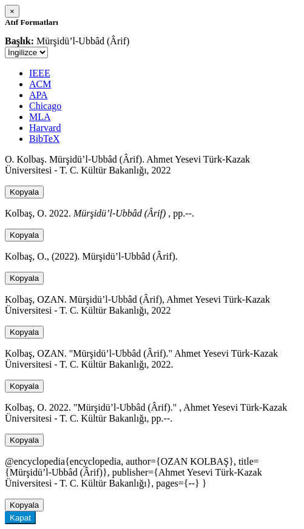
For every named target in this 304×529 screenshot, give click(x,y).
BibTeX (44, 138)
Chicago (45, 106)
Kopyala (24, 192)
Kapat (20, 517)
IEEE (39, 73)
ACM (40, 84)
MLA (40, 117)
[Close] (12, 11)
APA (38, 95)
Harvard (45, 128)
